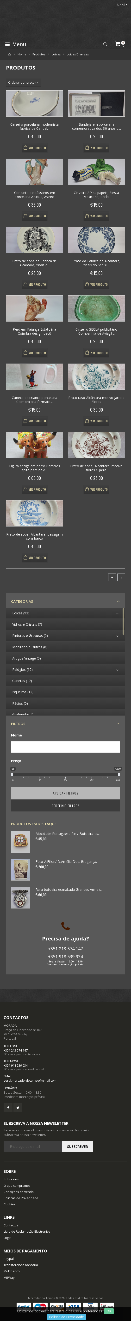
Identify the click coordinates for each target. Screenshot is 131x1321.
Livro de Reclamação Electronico (27, 1231)
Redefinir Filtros (66, 805)
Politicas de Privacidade (21, 1198)
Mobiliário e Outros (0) (29, 647)
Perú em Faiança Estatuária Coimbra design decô (34, 331)
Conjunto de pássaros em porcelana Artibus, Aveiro (34, 194)
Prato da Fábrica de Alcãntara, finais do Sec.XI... (96, 263)
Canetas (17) (22, 680)
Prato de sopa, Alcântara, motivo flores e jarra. (96, 468)
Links (121, 4)
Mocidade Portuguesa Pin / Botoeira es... (68, 833)
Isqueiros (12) (22, 692)
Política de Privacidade (66, 1317)
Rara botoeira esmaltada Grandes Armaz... (69, 889)
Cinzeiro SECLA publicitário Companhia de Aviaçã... (96, 331)
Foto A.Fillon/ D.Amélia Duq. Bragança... (67, 861)
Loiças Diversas (78, 54)
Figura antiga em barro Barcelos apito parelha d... (34, 468)
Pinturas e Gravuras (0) (30, 635)
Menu (15, 44)
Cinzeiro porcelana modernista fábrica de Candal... (34, 126)
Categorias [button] (22, 601)
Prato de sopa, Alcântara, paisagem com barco (34, 536)
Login (7, 1237)
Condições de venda (19, 1192)
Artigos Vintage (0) (26, 658)
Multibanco (12, 1271)
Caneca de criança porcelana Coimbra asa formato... (34, 399)
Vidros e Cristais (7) (27, 624)
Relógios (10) (22, 669)
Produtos (39, 54)
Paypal (9, 1259)
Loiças (56, 54)
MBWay (9, 1277)
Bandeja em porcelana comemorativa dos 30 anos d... (96, 126)
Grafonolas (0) (23, 714)
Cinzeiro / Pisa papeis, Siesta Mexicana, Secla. (96, 194)
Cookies (9, 1204)
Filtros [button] (18, 723)
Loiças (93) (20, 613)
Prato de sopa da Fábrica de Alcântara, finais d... (34, 263)
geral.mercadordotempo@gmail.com (30, 1080)
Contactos (11, 1225)
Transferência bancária (21, 1265)
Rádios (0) (20, 703)
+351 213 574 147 (65, 948)
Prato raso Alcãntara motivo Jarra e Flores (96, 399)
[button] (105, 44)
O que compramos (17, 1185)
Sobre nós (11, 1179)
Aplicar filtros (65, 792)
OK (108, 1311)
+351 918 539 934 (65, 956)
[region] (65, 661)
